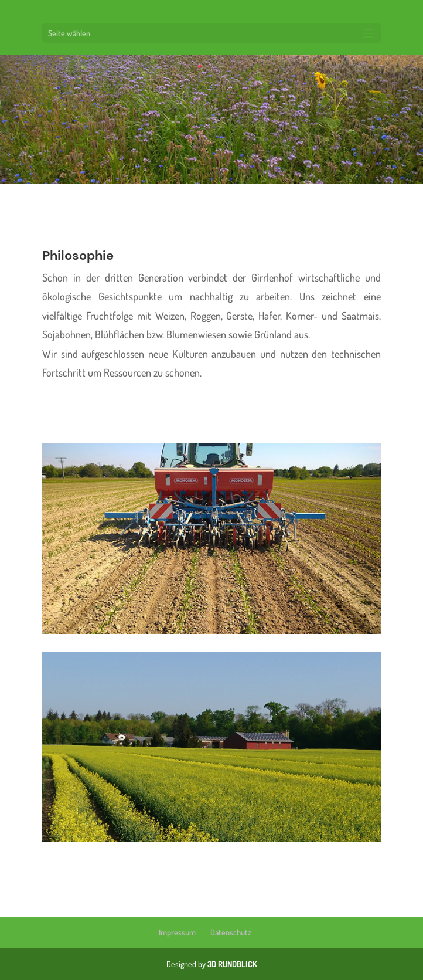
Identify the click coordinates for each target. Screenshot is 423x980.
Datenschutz (230, 932)
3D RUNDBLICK (232, 964)
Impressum (177, 932)
